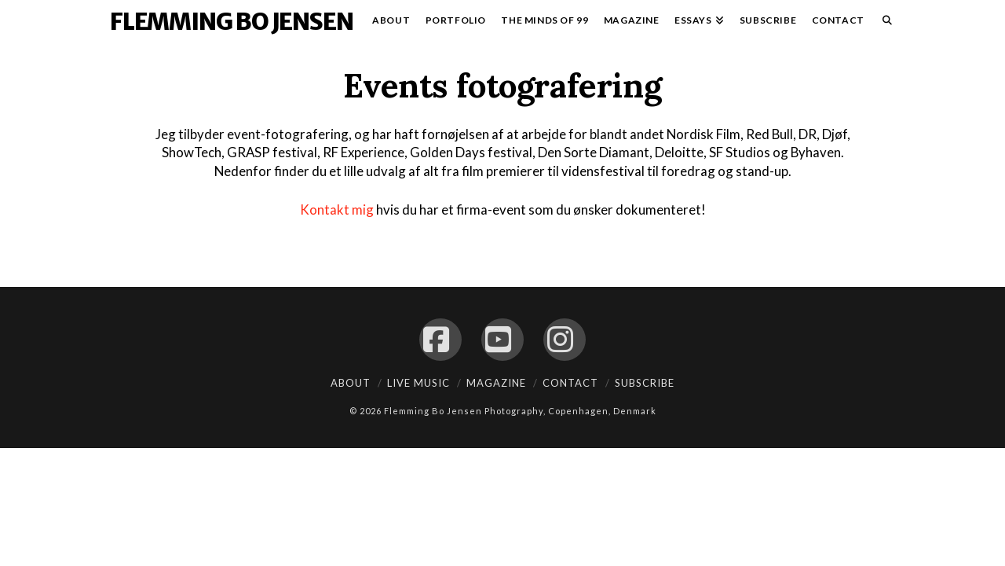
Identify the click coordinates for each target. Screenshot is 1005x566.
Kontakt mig (337, 209)
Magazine (496, 383)
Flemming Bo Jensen (231, 21)
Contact (570, 383)
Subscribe (644, 383)
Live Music (418, 383)
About (351, 383)
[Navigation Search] (883, 23)
